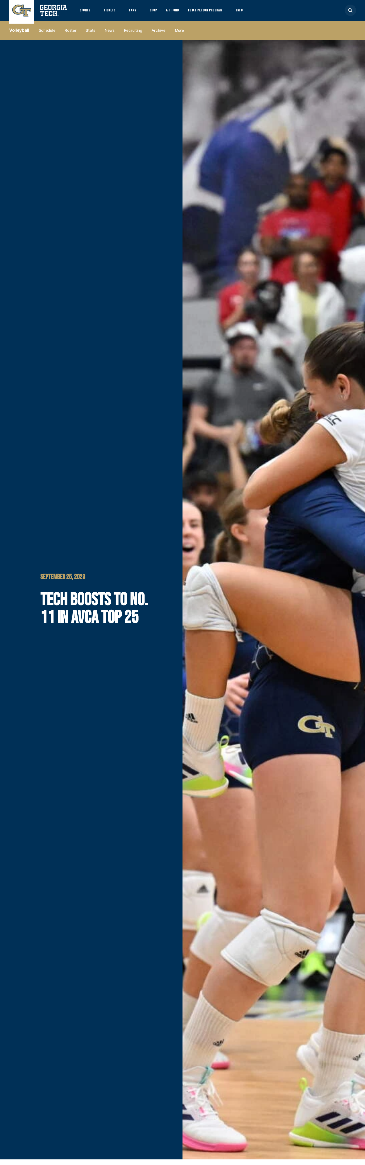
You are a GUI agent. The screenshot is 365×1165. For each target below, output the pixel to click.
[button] (350, 13)
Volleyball (19, 35)
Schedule (47, 36)
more (179, 36)
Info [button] (258, 12)
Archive (159, 36)
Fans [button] (139, 12)
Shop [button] (162, 12)
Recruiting (133, 36)
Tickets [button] (113, 12)
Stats (90, 36)
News (110, 36)
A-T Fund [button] (183, 12)
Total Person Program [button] (219, 12)
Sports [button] (86, 12)
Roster (70, 36)
